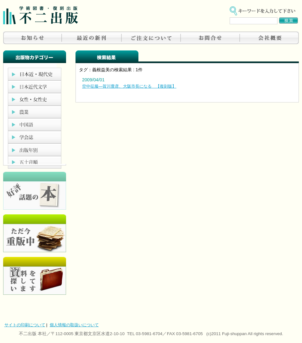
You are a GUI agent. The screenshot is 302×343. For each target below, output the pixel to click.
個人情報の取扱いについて (74, 325)
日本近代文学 (34, 86)
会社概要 (269, 38)
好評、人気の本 (34, 191)
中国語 (34, 124)
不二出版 (40, 15)
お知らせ (32, 38)
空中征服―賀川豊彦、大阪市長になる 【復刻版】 (129, 86)
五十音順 (34, 162)
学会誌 (34, 137)
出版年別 (34, 149)
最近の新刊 (91, 38)
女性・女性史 (34, 99)
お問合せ (210, 38)
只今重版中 (34, 233)
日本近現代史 (34, 74)
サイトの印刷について (24, 325)
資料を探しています (34, 276)
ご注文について (151, 38)
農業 (34, 112)
